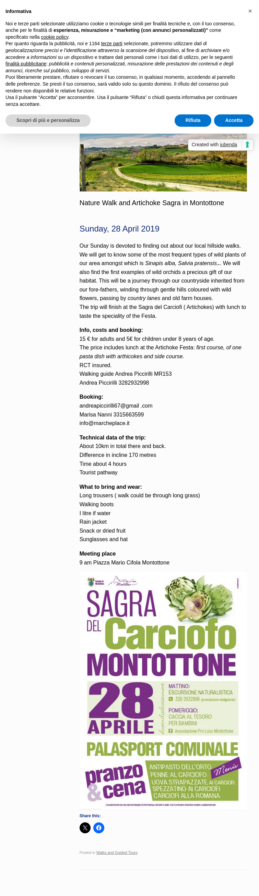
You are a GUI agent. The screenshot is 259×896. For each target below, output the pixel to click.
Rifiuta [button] (193, 120)
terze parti (111, 43)
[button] (250, 10)
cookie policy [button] (54, 37)
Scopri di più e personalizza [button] (48, 120)
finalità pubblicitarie (25, 63)
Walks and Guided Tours (117, 852)
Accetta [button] (234, 120)
